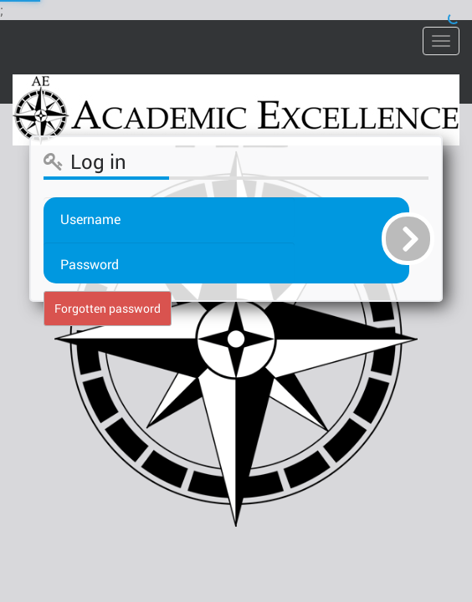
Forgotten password (107, 308)
